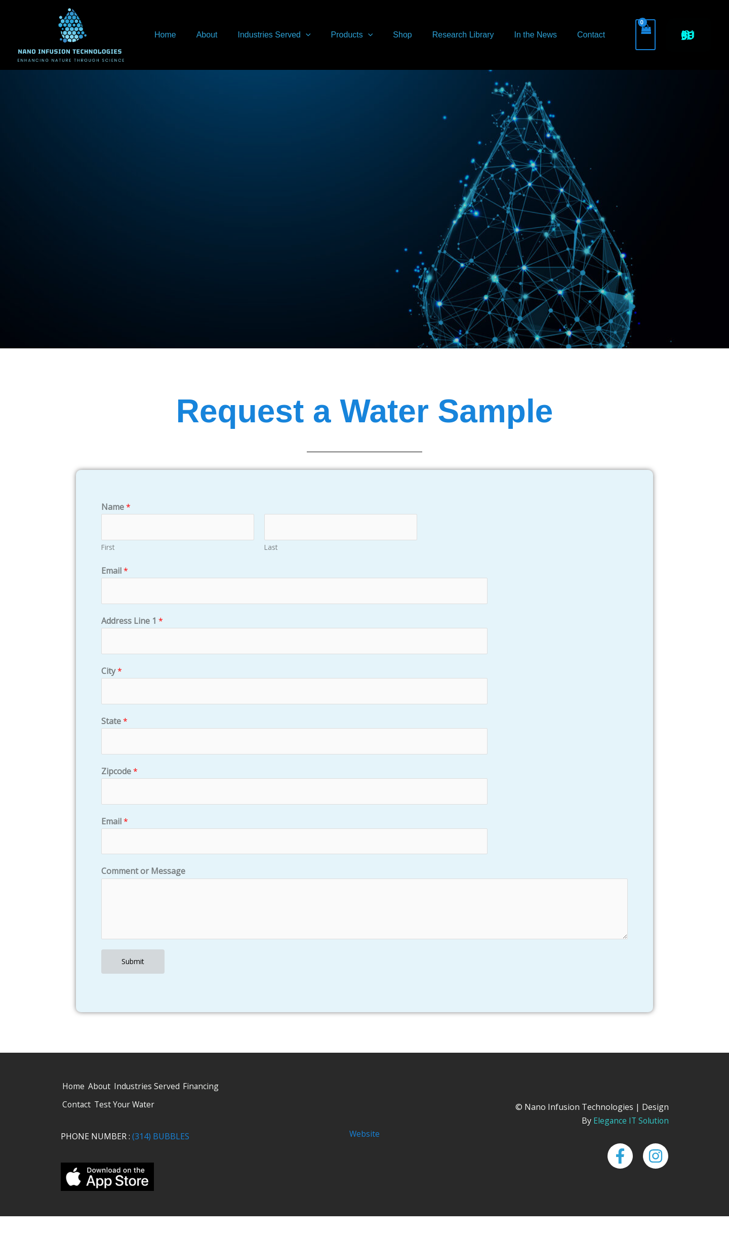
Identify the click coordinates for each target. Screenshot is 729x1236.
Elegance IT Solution (630, 1126)
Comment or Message (143, 876)
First (107, 548)
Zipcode (119, 774)
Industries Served (264, 35)
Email (114, 571)
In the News (510, 34)
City (111, 673)
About (202, 34)
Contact (562, 34)
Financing (209, 1092)
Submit (133, 966)
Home (164, 34)
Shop (385, 34)
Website (364, 1139)
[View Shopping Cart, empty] (614, 34)
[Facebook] (620, 1162)
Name (116, 506)
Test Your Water (129, 1111)
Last (270, 548)
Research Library (442, 34)
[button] (297, 35)
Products (339, 35)
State (114, 724)
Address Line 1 (132, 622)
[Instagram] (655, 1162)
